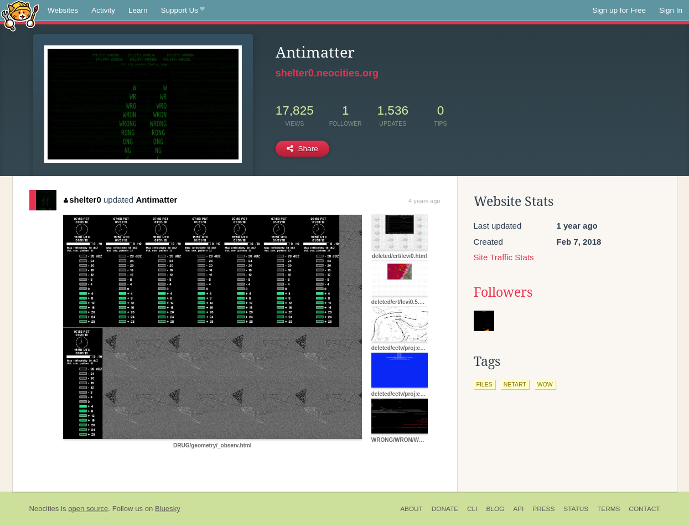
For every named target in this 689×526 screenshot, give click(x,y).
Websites (63, 10)
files (484, 384)
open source (88, 508)
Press (543, 509)
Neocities (44, 508)
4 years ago (424, 201)
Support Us (183, 10)
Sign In (670, 10)
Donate (445, 509)
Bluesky (167, 508)
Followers (503, 292)
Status (575, 509)
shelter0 (82, 199)
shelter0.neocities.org (327, 73)
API (518, 509)
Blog (495, 509)
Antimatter (156, 199)
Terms (608, 509)
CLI (472, 509)
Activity (103, 10)
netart (515, 384)
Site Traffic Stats (504, 257)
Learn (138, 10)
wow (545, 384)
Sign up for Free (619, 10)
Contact (644, 509)
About (411, 509)
